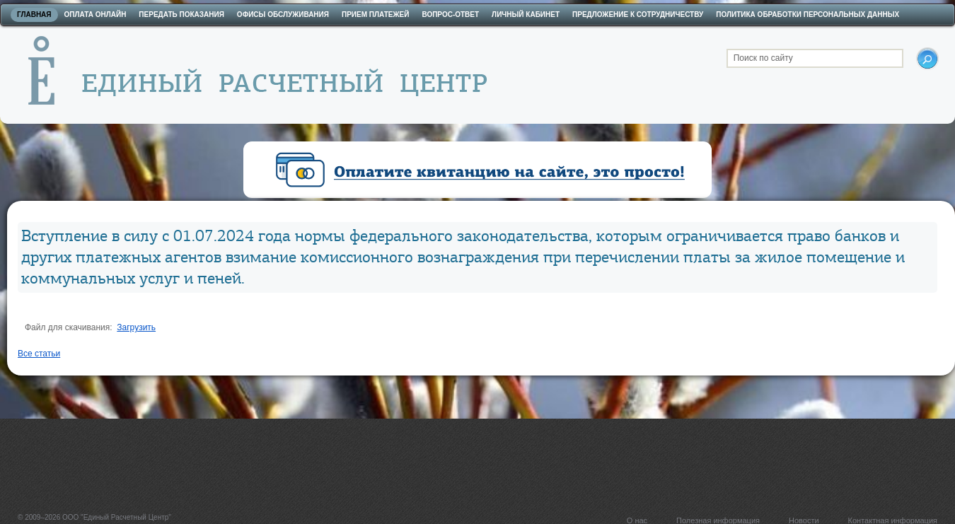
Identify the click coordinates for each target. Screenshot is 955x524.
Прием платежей (375, 14)
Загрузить (136, 327)
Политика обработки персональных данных (807, 14)
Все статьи (39, 354)
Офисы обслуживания (283, 14)
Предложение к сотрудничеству (637, 14)
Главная (34, 14)
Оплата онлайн (95, 14)
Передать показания (181, 14)
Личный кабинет (526, 14)
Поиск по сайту (763, 58)
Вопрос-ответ (450, 14)
